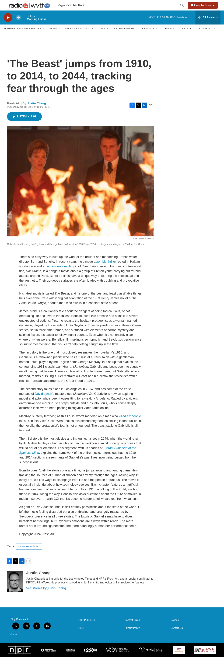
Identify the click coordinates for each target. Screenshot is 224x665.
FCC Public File (86, 628)
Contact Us (177, 636)
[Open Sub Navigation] (44, 36)
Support (205, 36)
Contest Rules (132, 628)
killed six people (130, 424)
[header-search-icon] (182, 9)
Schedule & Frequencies (22, 36)
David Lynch (43, 401)
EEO (81, 636)
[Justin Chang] (15, 589)
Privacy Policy (132, 636)
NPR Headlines (29, 554)
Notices (175, 628)
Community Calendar (158, 36)
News (53, 36)
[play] (8, 25)
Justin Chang (36, 111)
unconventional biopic (62, 274)
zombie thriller (106, 269)
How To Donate (205, 9)
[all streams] (207, 25)
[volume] (18, 25)
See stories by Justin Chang (46, 596)
